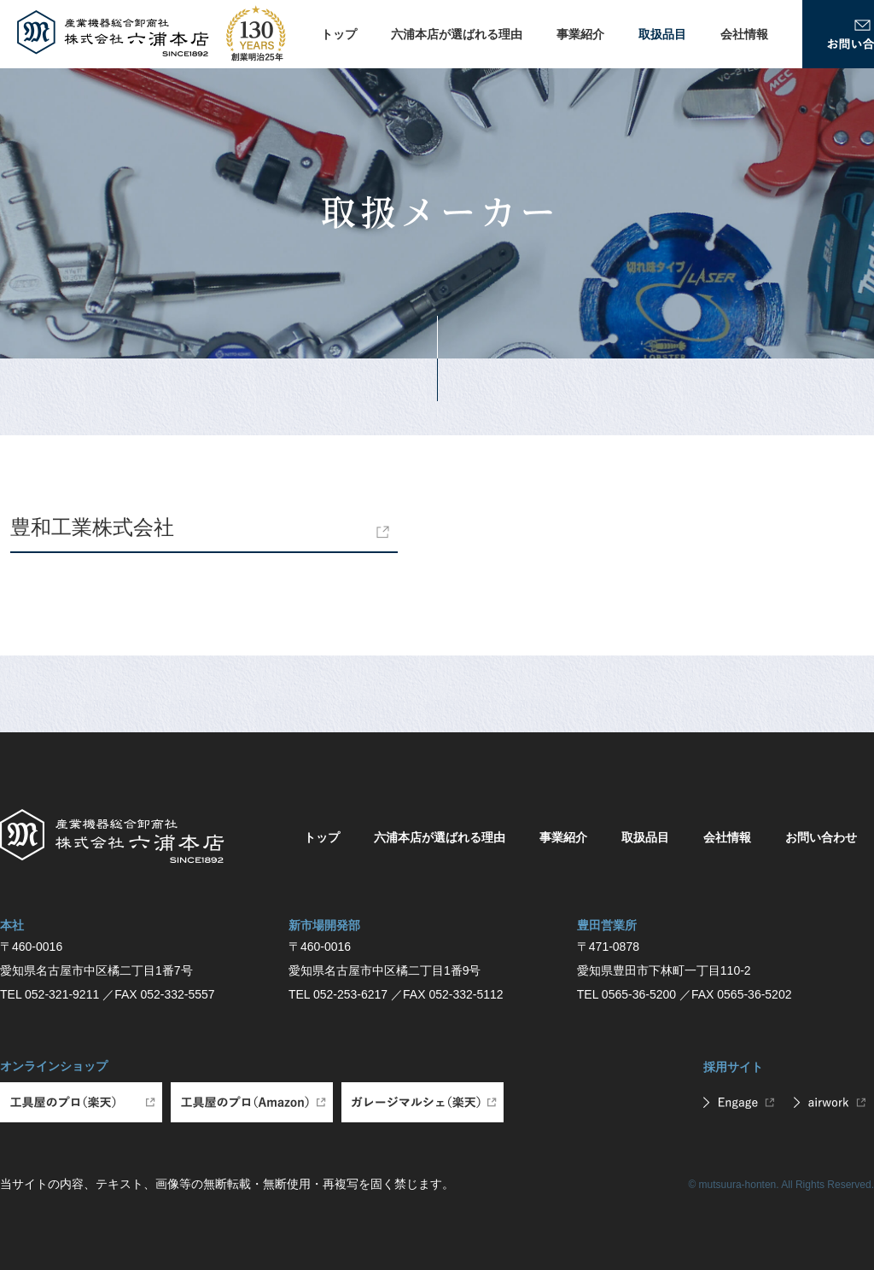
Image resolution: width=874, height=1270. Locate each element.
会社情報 (744, 34)
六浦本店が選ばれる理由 (456, 34)
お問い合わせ (821, 837)
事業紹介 (580, 34)
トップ (339, 34)
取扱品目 (662, 34)
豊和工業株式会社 (92, 527)
